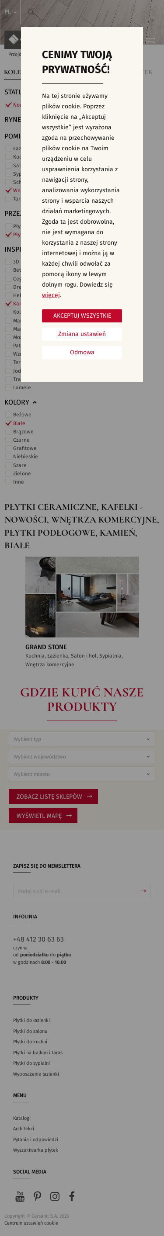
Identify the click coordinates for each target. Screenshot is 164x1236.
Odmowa (82, 353)
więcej (51, 295)
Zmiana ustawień (82, 334)
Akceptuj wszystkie (82, 316)
